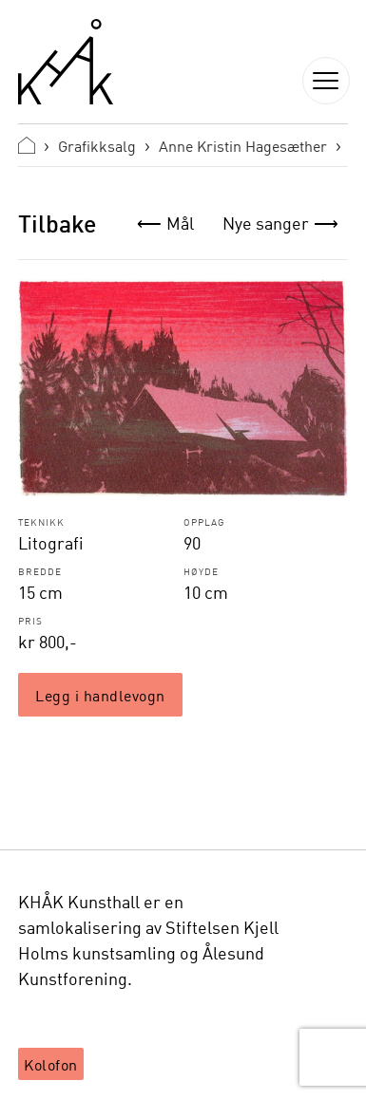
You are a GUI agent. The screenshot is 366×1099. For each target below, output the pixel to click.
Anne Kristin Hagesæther (243, 145)
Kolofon (51, 1063)
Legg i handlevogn (100, 694)
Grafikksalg (97, 145)
